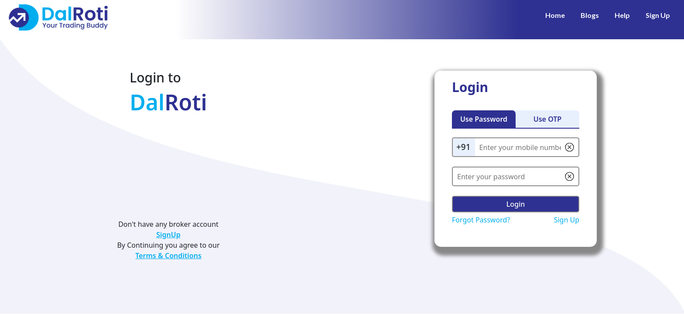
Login (515, 204)
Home (555, 15)
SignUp (168, 234)
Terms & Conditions (168, 255)
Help (622, 15)
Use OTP (547, 119)
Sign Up (658, 15)
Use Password (483, 119)
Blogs (590, 15)
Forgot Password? (481, 220)
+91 (463, 147)
